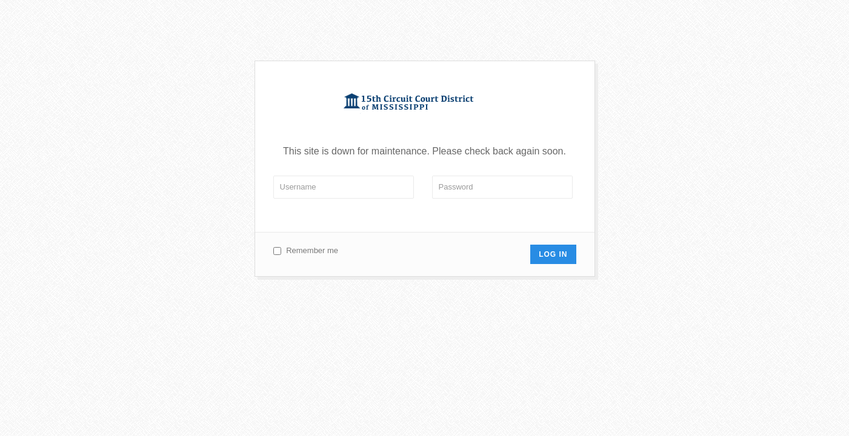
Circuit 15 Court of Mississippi (424, 103)
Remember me (312, 250)
